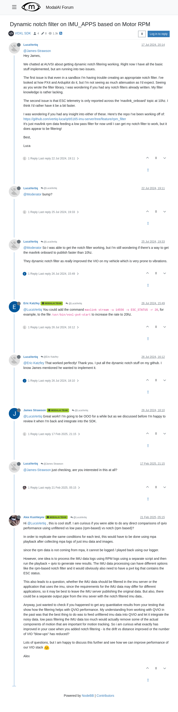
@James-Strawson (37, 51)
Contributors (105, 695)
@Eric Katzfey (49, 357)
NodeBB (88, 695)
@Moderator (32, 194)
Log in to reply (159, 34)
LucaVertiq (30, 44)
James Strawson (34, 410)
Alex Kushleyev (33, 517)
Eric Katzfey (31, 303)
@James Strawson (52, 463)
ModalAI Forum (60, 7)
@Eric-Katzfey (33, 363)
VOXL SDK (23, 33)
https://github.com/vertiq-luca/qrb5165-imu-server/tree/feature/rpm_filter (74, 119)
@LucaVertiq (49, 188)
